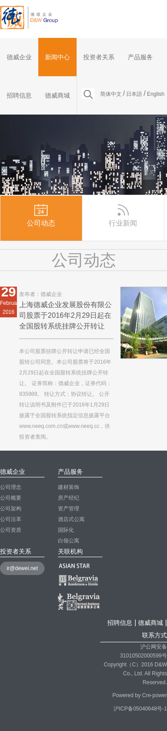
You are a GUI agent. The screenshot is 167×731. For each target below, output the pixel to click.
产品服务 (140, 57)
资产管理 (68, 508)
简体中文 (111, 94)
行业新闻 (123, 214)
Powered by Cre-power (139, 695)
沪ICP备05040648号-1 (140, 709)
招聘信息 (19, 95)
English (155, 94)
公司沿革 (10, 519)
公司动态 (41, 214)
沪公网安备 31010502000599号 (143, 647)
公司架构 (10, 508)
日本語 (134, 94)
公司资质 (10, 530)
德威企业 (19, 57)
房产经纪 (68, 498)
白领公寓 (68, 541)
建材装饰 (68, 487)
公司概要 (10, 498)
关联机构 (70, 551)
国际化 (66, 530)
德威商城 (57, 95)
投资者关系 (98, 57)
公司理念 (10, 487)
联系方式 (154, 635)
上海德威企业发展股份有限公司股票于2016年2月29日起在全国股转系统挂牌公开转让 (65, 315)
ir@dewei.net (22, 568)
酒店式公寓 (71, 519)
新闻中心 (57, 57)
